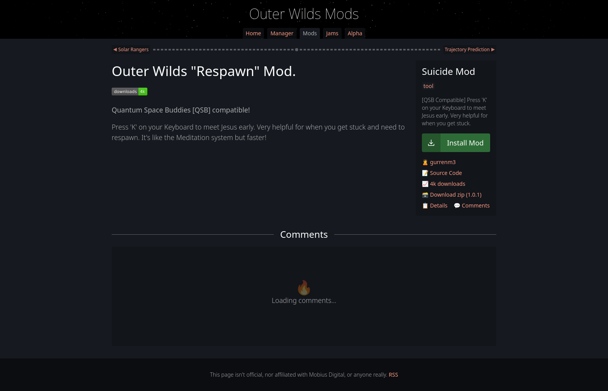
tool (428, 86)
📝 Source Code (442, 172)
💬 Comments (472, 205)
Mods (310, 33)
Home (253, 33)
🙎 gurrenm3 (439, 162)
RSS (393, 374)
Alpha (355, 33)
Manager (281, 33)
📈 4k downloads (443, 183)
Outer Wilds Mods (304, 13)
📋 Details (434, 205)
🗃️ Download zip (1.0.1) (452, 194)
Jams (332, 33)
